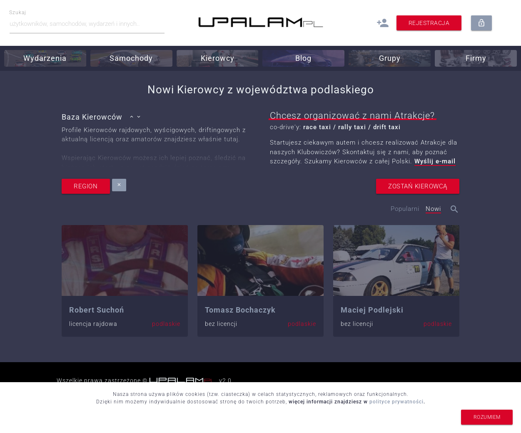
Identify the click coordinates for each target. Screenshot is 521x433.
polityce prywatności (396, 402)
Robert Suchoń (96, 309)
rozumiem (486, 417)
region (86, 186)
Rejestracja (429, 23)
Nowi (433, 209)
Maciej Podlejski (372, 309)
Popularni (405, 209)
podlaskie (166, 323)
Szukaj (18, 13)
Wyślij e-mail (435, 161)
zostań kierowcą (417, 186)
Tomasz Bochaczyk (240, 309)
